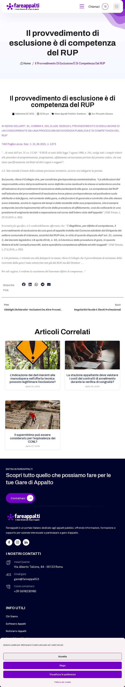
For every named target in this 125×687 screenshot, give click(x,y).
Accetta (62, 656)
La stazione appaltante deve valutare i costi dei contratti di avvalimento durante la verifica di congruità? (92, 378)
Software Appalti (16, 623)
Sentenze (81, 114)
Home (25, 63)
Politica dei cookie (62, 682)
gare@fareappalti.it (26, 579)
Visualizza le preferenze (62, 674)
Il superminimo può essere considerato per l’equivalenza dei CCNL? (32, 438)
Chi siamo (12, 616)
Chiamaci (98, 6)
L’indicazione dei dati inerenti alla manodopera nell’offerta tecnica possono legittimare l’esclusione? (33, 378)
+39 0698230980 (25, 591)
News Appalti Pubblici (65, 114)
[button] (24, 284)
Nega (62, 665)
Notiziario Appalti (16, 631)
